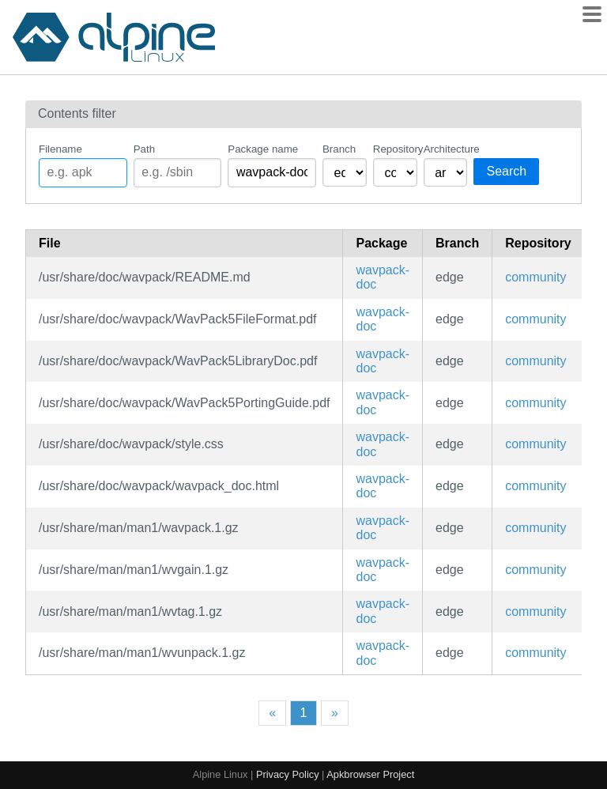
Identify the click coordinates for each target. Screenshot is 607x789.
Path (144, 149)
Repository (395, 149)
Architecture (446, 149)
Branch (339, 149)
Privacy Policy (287, 774)
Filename (60, 149)
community (535, 277)
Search (506, 171)
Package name (263, 149)
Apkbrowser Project (370, 774)
